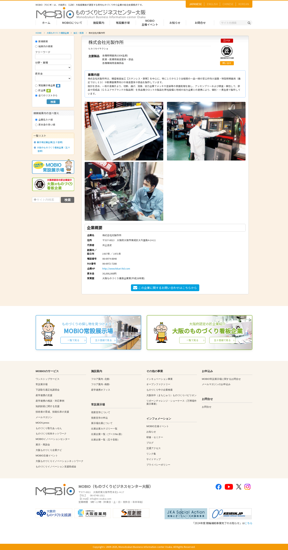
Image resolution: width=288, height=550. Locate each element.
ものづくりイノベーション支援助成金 (56, 466)
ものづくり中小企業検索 (159, 389)
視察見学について (100, 412)
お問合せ (200, 23)
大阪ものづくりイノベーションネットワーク (59, 461)
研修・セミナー (154, 437)
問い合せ (226, 63)
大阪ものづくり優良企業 (58, 32)
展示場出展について (102, 423)
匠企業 (43, 90)
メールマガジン (44, 417)
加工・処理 (78, 32)
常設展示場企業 (47, 85)
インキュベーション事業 (159, 379)
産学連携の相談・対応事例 (50, 400)
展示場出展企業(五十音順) (49, 142)
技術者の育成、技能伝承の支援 (52, 411)
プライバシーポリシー (158, 464)
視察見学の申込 (99, 417)
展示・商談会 (43, 444)
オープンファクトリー (158, 384)
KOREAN (243, 4)
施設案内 (98, 23)
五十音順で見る (103, 340)
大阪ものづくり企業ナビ (49, 450)
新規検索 (41, 41)
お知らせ (174, 23)
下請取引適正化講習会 (48, 389)
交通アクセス (153, 448)
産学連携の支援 (44, 395)
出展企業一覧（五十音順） (105, 439)
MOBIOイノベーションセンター (53, 439)
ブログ (150, 442)
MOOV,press (42, 422)
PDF (227, 40)
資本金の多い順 (45, 124)
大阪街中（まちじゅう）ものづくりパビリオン (171, 395)
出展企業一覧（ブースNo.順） (107, 434)
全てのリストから (46, 95)
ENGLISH (212, 4)
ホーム (46, 23)
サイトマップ (153, 459)
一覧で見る (73, 340)
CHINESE (228, 4)
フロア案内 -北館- (100, 379)
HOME (39, 32)
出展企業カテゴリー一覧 (104, 428)
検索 (53, 101)
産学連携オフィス (100, 389)
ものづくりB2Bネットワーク (51, 433)
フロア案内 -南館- (100, 384)
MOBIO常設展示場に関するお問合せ (221, 379)
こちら (248, 523)
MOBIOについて (72, 23)
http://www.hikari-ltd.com (116, 268)
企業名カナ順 (44, 119)
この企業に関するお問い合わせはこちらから (165, 287)
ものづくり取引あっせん (49, 428)
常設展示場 (123, 23)
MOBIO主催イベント (150, 22)
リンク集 (151, 453)
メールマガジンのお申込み (216, 384)
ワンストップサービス (48, 379)
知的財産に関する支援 (48, 406)
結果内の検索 (44, 46)
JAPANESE (195, 4)
